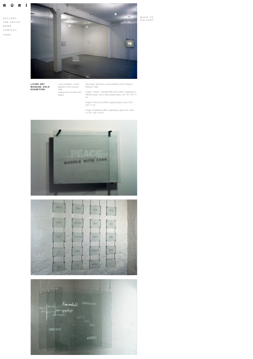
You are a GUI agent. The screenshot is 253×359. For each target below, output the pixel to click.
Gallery (10, 18)
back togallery (147, 18)
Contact (10, 30)
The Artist (12, 22)
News (7, 26)
